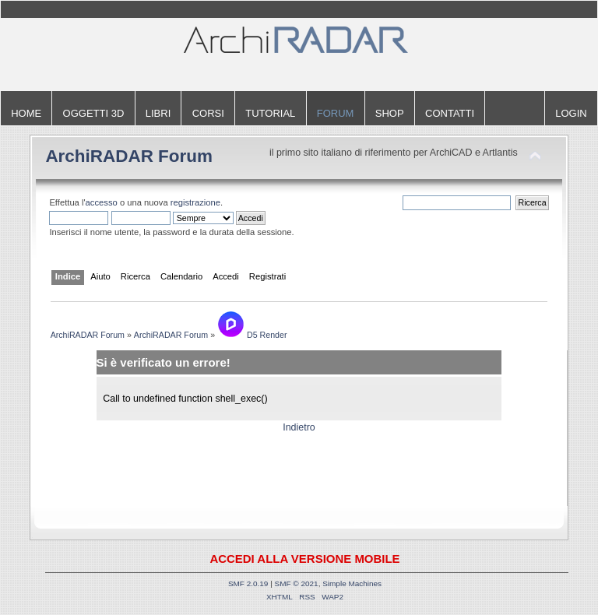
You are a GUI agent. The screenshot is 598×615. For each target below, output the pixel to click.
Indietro (299, 427)
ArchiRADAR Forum (129, 156)
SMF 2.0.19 (248, 583)
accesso (102, 202)
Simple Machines (352, 583)
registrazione (195, 202)
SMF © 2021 (296, 583)
